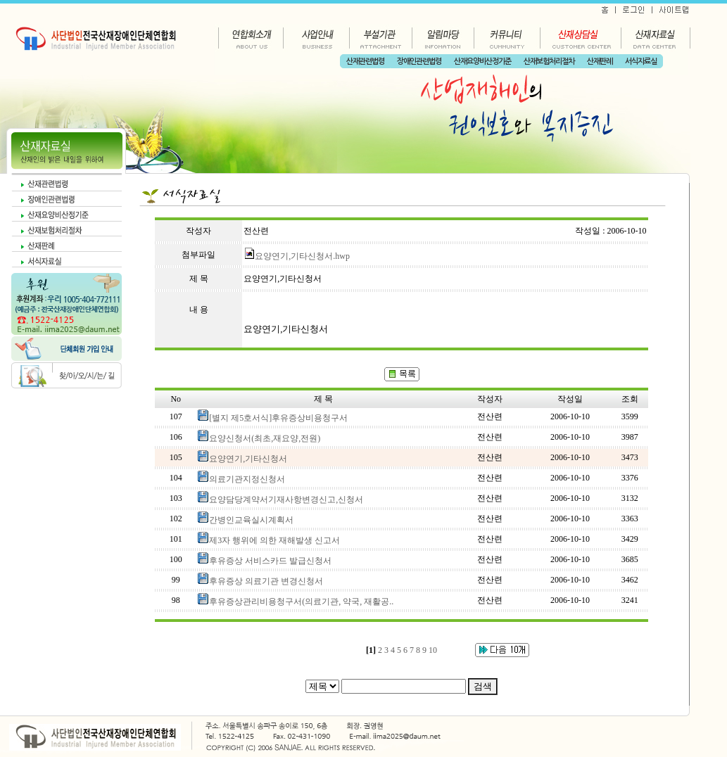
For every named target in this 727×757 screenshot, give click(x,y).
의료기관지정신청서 (247, 479)
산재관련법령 (365, 61)
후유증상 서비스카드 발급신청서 (270, 561)
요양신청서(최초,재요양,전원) (264, 438)
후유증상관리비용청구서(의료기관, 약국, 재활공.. (301, 601)
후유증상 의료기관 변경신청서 (266, 581)
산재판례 (599, 61)
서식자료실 (641, 61)
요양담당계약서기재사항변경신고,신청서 (286, 499)
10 (433, 650)
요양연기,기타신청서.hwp (297, 256)
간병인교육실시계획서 (251, 520)
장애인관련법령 (419, 61)
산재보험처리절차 (549, 61)
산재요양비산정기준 (482, 61)
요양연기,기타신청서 (248, 459)
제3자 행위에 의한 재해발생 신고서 (274, 540)
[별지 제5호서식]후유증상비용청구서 (278, 418)
